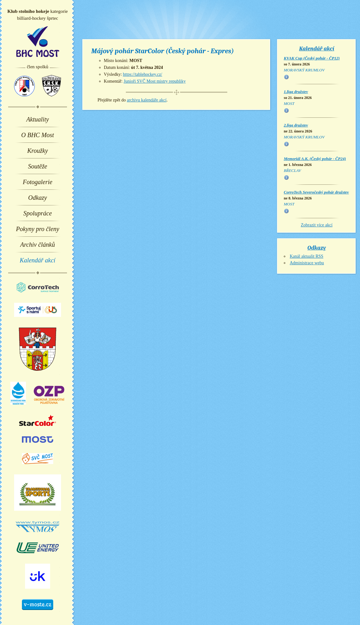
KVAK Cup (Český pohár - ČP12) (312, 58)
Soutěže (37, 166)
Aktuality (37, 119)
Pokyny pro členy (37, 228)
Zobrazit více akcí (316, 225)
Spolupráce (37, 213)
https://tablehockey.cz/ (142, 74)
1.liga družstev (296, 91)
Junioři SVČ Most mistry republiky (155, 81)
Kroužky (37, 150)
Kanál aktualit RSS (306, 256)
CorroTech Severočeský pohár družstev (316, 192)
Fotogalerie (37, 181)
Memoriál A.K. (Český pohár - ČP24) (315, 158)
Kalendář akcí (37, 260)
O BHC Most (37, 135)
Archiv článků (37, 244)
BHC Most (37, 41)
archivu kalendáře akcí (147, 100)
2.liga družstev (296, 125)
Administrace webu (307, 263)
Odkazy (37, 197)
